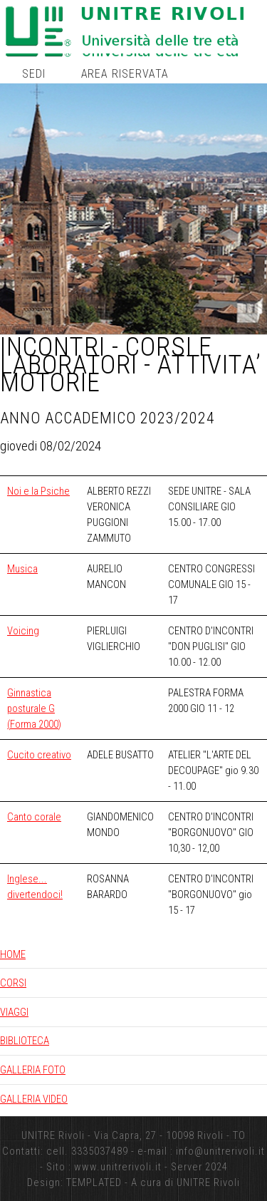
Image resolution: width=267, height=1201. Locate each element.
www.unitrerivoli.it (118, 1166)
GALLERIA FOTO (33, 1069)
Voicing (23, 630)
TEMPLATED (94, 1182)
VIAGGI (14, 1012)
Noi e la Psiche (38, 491)
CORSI (13, 982)
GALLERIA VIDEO (34, 1099)
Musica (22, 568)
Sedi (34, 74)
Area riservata (125, 74)
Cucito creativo (39, 754)
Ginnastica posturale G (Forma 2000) (34, 708)
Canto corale (34, 816)
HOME (13, 954)
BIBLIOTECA (24, 1040)
